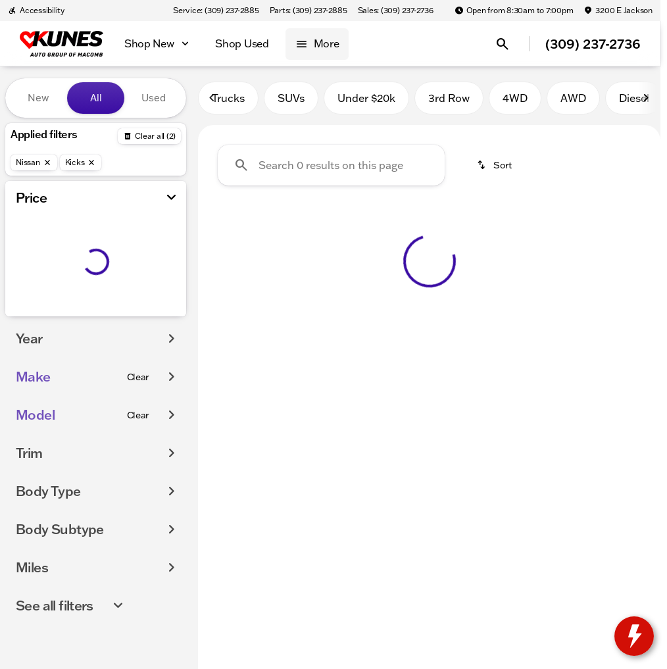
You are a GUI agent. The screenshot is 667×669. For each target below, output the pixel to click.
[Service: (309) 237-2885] (215, 10)
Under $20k (366, 98)
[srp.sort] (495, 165)
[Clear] (138, 403)
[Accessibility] (36, 10)
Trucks (228, 98)
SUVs (291, 98)
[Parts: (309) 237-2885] (308, 10)
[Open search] (502, 44)
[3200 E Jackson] (618, 10)
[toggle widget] (634, 636)
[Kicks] (81, 162)
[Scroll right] (645, 98)
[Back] (149, 136)
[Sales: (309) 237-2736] (395, 10)
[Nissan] (34, 162)
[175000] (140, 314)
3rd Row (449, 98)
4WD (515, 98)
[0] (42, 314)
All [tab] (96, 97)
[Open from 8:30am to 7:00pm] (514, 10)
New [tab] (38, 97)
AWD (573, 98)
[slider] (28, 246)
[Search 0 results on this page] (331, 165)
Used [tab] (153, 97)
